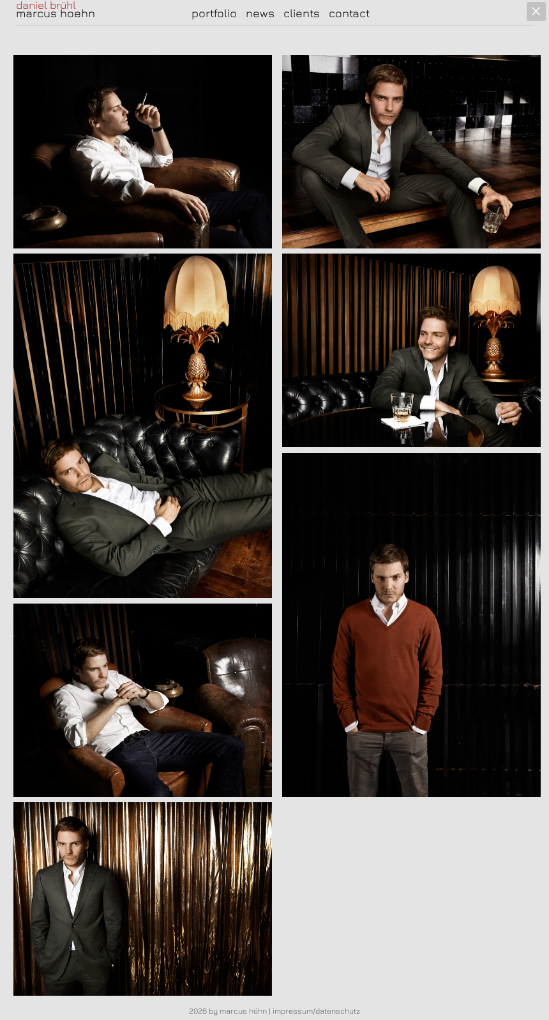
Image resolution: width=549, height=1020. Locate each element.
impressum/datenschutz (316, 1011)
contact (349, 13)
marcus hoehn (55, 13)
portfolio (214, 13)
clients (301, 13)
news (260, 13)
